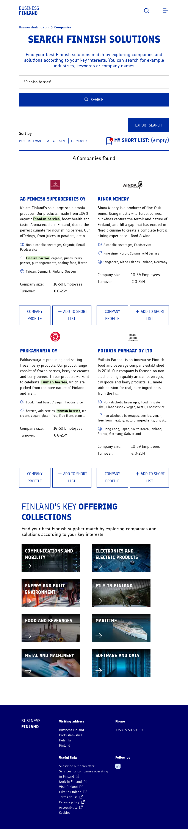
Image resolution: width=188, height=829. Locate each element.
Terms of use (71, 797)
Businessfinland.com (34, 27)
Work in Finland (73, 782)
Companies (62, 27)
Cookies (64, 812)
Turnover (79, 141)
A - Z (51, 141)
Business (29, 10)
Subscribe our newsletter (76, 766)
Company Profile (34, 315)
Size (62, 141)
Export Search (148, 125)
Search (94, 99)
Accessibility (71, 807)
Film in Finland (72, 792)
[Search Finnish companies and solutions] (94, 82)
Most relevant (31, 141)
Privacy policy (72, 802)
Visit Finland (71, 787)
